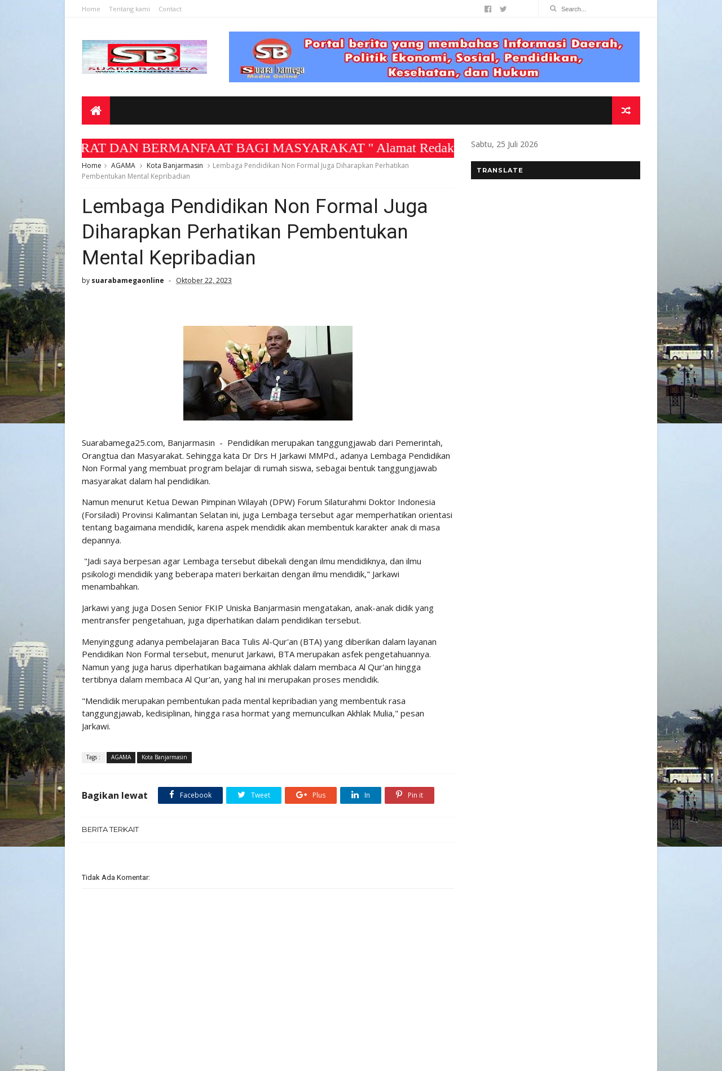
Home (91, 9)
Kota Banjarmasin (175, 165)
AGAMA (123, 165)
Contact (170, 9)
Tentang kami (129, 9)
